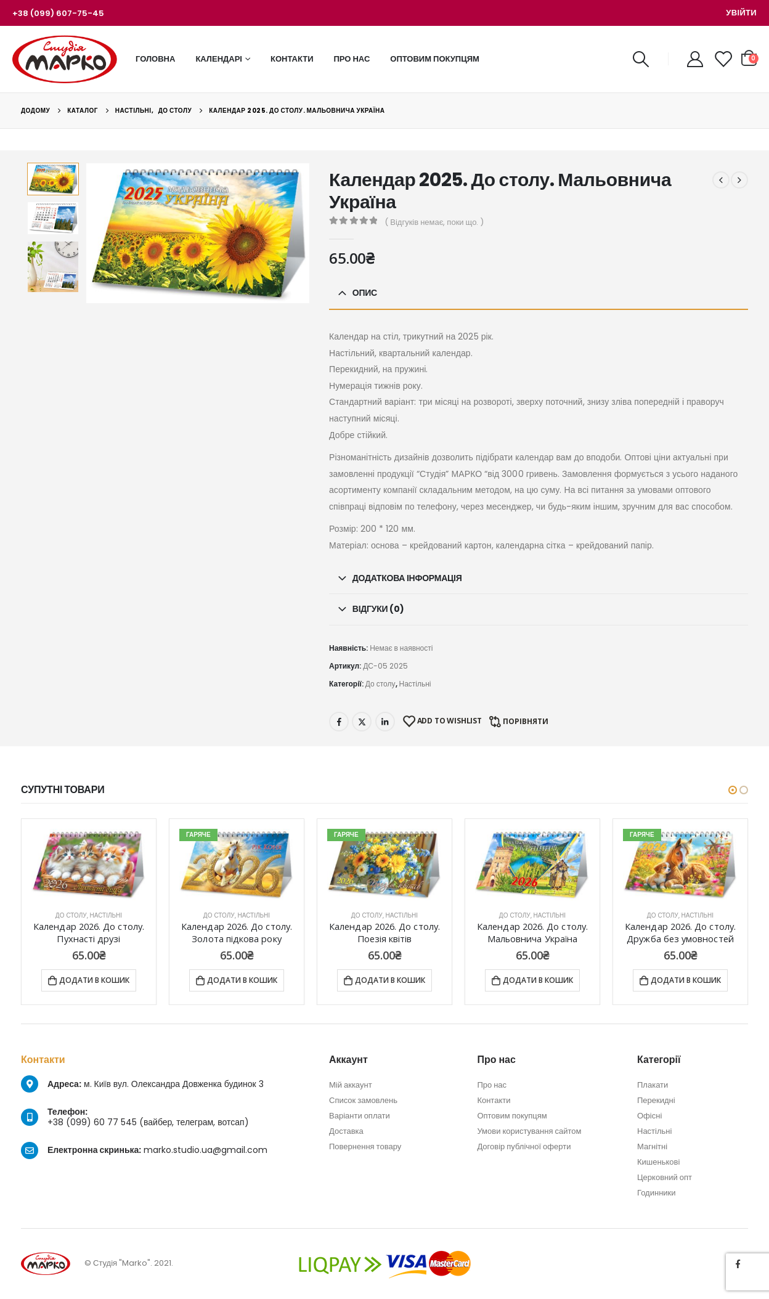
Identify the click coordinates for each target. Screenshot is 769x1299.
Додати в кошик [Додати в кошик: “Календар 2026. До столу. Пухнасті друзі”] (94, 980)
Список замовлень (363, 1100)
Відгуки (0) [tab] (378, 609)
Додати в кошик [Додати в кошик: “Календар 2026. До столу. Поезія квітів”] (390, 980)
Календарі (218, 59)
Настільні (415, 683)
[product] (88, 865)
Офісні (649, 1116)
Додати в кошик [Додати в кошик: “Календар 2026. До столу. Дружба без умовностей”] (686, 980)
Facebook (339, 721)
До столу (380, 683)
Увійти (741, 12)
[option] (53, 179)
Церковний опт (664, 1177)
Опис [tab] (364, 293)
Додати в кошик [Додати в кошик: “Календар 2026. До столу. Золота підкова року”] (242, 980)
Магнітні (652, 1146)
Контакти (292, 59)
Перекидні (656, 1100)
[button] (732, 790)
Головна (155, 59)
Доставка (346, 1131)
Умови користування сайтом (529, 1131)
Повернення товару (365, 1146)
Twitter (362, 721)
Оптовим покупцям (434, 59)
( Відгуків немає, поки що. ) (434, 222)
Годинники (656, 1193)
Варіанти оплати (359, 1116)
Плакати (652, 1085)
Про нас (352, 59)
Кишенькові (658, 1162)
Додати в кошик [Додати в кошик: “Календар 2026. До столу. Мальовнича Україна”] (538, 980)
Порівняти (525, 721)
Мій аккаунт (350, 1085)
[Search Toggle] (640, 59)
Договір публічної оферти (524, 1146)
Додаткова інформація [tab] (407, 578)
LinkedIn (385, 721)
